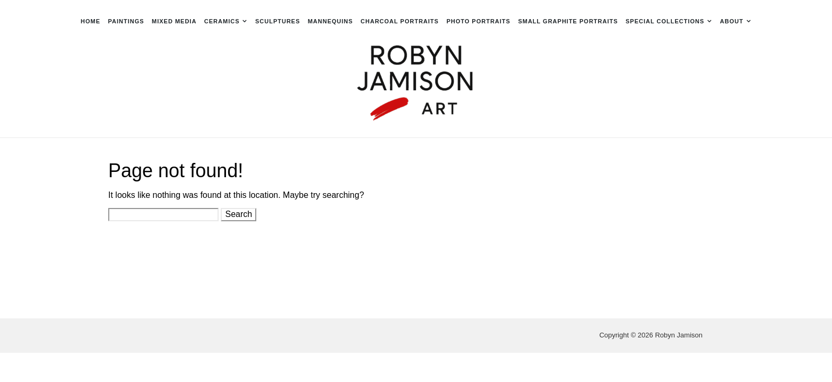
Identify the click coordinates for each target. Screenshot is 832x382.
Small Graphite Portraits (568, 21)
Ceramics (222, 21)
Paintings (126, 21)
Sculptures (277, 21)
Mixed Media (174, 21)
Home (90, 21)
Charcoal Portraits (400, 21)
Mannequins (330, 21)
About (731, 21)
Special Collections (665, 21)
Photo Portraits (478, 21)
